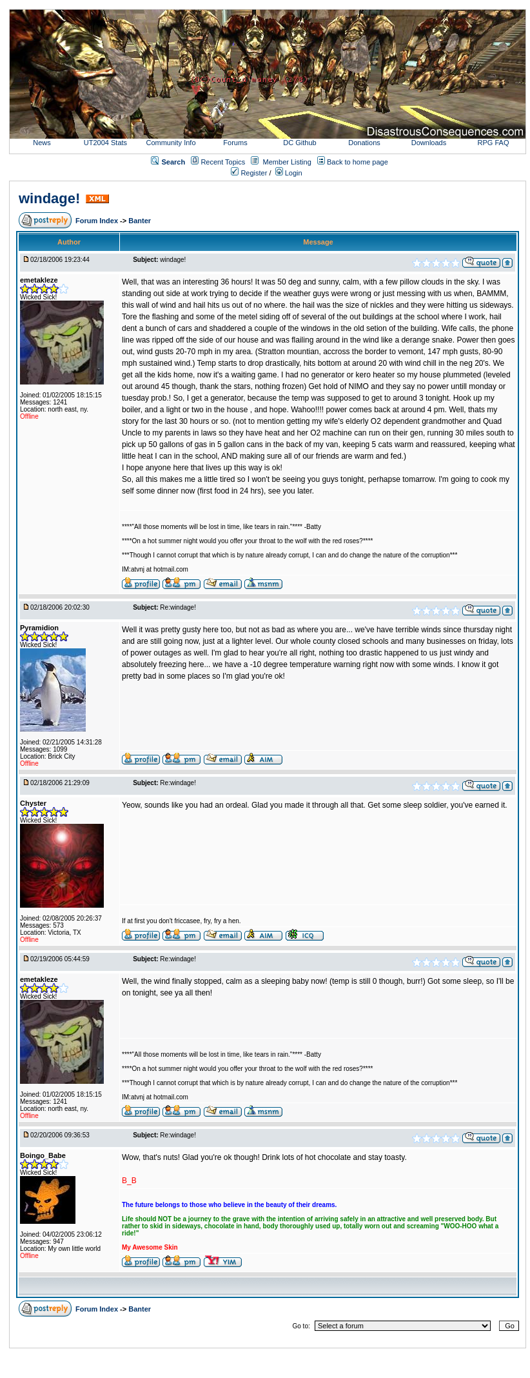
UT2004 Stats (106, 142)
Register (249, 173)
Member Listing (287, 162)
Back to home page (357, 162)
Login (288, 173)
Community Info (170, 142)
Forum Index (97, 221)
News (42, 142)
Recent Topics (223, 162)
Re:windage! (178, 607)
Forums (235, 142)
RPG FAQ (493, 142)
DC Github (299, 142)
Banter (139, 221)
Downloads (428, 142)
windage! (49, 198)
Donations (364, 142)
